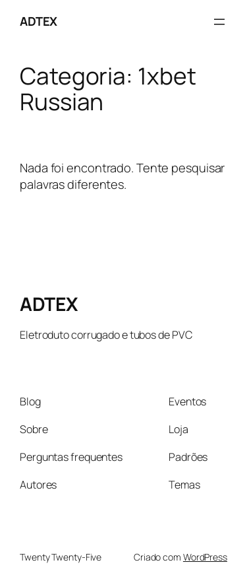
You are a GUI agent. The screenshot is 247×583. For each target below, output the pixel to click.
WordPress (205, 557)
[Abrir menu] (219, 22)
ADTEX (38, 21)
